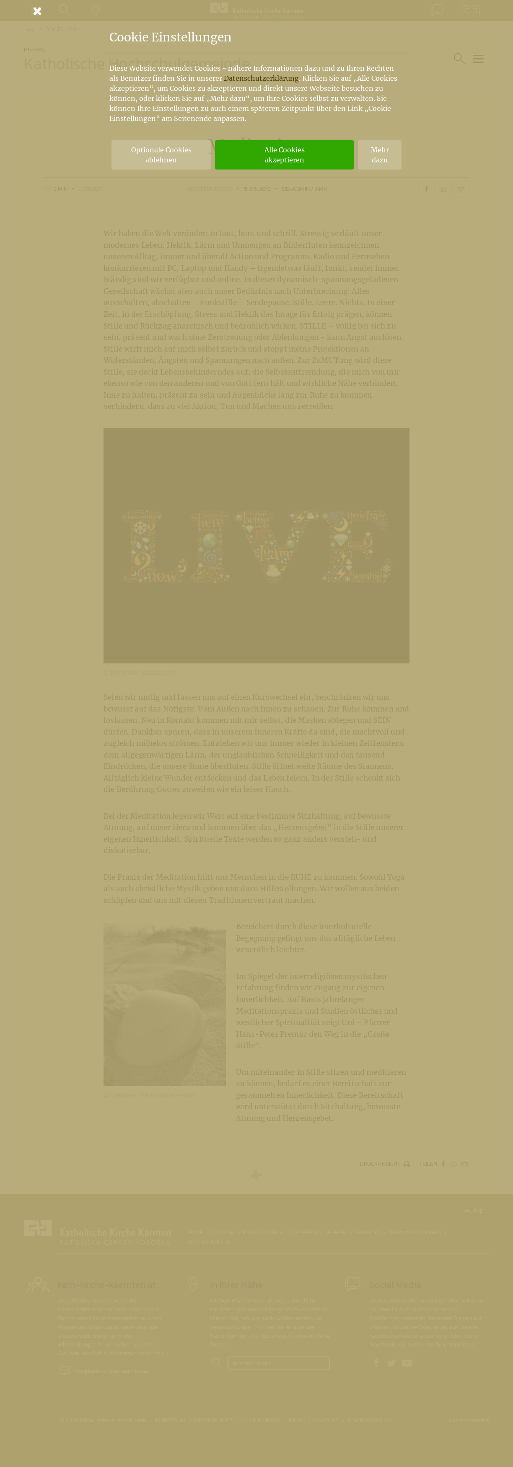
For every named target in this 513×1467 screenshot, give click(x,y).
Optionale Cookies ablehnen (161, 155)
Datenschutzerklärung (261, 78)
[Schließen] (256, 11)
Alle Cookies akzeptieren (284, 155)
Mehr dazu (380, 155)
